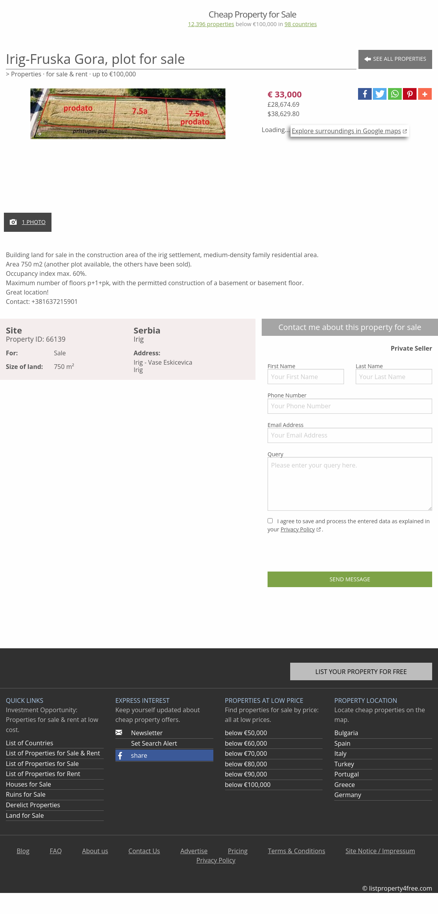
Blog (23, 851)
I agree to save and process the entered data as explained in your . (349, 525)
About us (95, 851)
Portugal (346, 774)
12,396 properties (211, 24)
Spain (342, 743)
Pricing (237, 851)
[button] (365, 94)
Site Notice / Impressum (380, 851)
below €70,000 (246, 753)
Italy (340, 753)
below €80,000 (246, 764)
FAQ (56, 851)
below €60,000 (246, 743)
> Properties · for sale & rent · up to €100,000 (71, 74)
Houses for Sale (28, 784)
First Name (306, 373)
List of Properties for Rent (43, 773)
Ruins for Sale (26, 794)
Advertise (193, 851)
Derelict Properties (33, 805)
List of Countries (29, 743)
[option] (128, 118)
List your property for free (361, 671)
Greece (344, 784)
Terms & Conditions (296, 851)
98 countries (300, 24)
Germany (347, 794)
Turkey (344, 764)
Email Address (350, 432)
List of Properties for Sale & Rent (53, 753)
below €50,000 (246, 733)
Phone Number (350, 402)
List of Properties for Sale (42, 763)
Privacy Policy (297, 529)
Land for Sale (25, 815)
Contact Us (144, 851)
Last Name (394, 373)
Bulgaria (346, 733)
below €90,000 (246, 774)
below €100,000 (248, 784)
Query (350, 480)
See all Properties (395, 59)
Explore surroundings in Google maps (346, 131)
